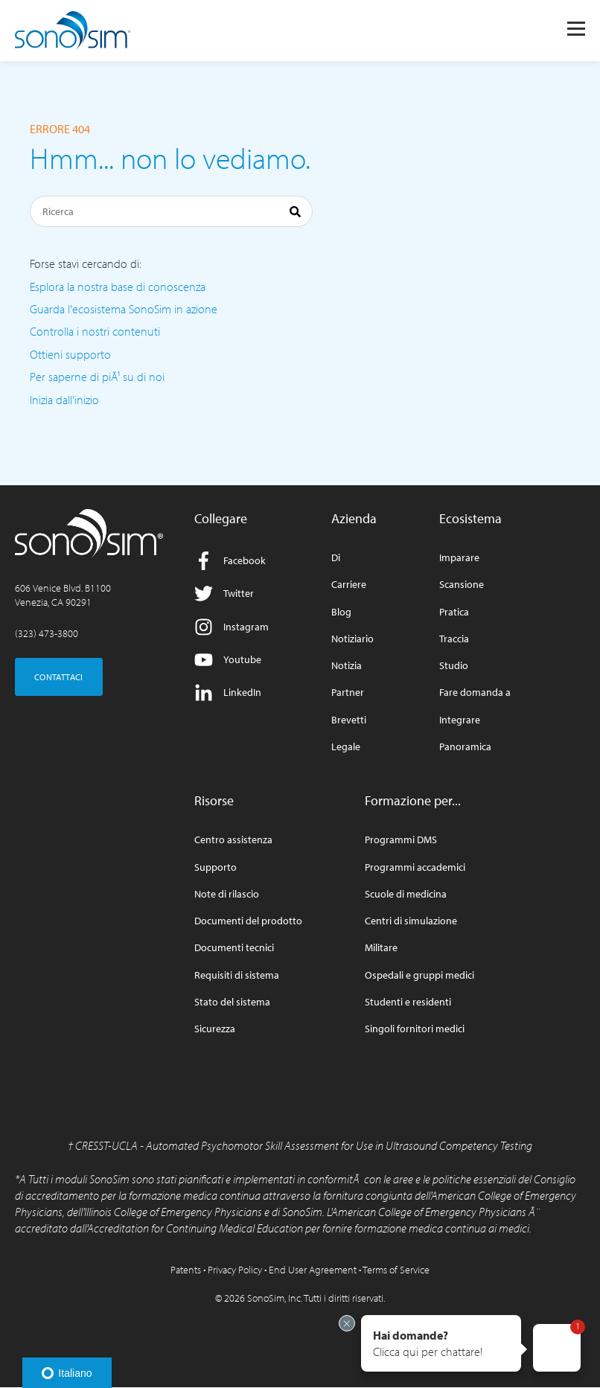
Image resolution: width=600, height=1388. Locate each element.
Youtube (227, 659)
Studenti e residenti (408, 1002)
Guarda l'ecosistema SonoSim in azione (123, 308)
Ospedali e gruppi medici (419, 975)
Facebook (230, 560)
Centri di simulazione (411, 921)
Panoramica (465, 747)
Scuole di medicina (406, 894)
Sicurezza (214, 1029)
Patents (185, 1269)
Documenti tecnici (234, 947)
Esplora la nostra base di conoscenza (117, 286)
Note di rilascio (226, 894)
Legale (345, 747)
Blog (341, 612)
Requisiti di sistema (236, 975)
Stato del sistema (232, 1002)
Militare (381, 947)
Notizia (346, 665)
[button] (441, 1343)
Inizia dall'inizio (64, 399)
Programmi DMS (401, 840)
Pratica (454, 612)
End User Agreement (313, 1269)
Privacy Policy (235, 1269)
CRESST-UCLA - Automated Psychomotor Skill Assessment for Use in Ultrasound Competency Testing (303, 1145)
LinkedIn (227, 692)
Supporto (215, 867)
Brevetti (348, 720)
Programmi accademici (415, 867)
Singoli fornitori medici (415, 1029)
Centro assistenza (233, 840)
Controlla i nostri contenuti (95, 331)
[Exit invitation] (347, 1323)
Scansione (461, 584)
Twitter (224, 593)
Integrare (459, 720)
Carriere (348, 584)
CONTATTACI (58, 676)
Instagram (231, 627)
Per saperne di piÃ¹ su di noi (97, 376)
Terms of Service (396, 1269)
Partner (347, 692)
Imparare (459, 557)
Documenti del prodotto (248, 921)
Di (335, 557)
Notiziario (352, 639)
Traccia (454, 639)
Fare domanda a (475, 692)
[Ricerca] (171, 211)
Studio (453, 665)
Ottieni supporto (70, 354)
